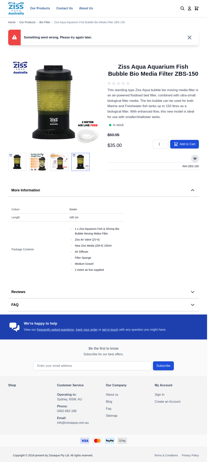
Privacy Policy (190, 455)
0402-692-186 (67, 411)
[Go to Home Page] (11, 22)
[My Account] (189, 8)
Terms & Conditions (166, 455)
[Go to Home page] (16, 8)
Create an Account (168, 401)
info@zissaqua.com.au (73, 422)
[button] (119, 83)
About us (112, 394)
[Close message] (189, 37)
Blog (109, 401)
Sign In (159, 394)
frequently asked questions (55, 329)
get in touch (110, 329)
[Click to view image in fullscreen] (54, 102)
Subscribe (163, 365)
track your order (87, 329)
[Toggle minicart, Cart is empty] (196, 8)
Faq (108, 408)
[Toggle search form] (182, 8)
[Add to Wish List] (195, 159)
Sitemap (111, 415)
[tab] (103, 190)
